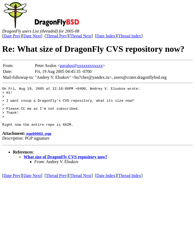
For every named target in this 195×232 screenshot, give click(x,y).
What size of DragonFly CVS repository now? (65, 165)
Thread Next (80, 36)
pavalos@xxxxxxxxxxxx (81, 65)
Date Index (105, 36)
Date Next (32, 36)
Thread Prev (56, 36)
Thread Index (129, 36)
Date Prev (12, 36)
